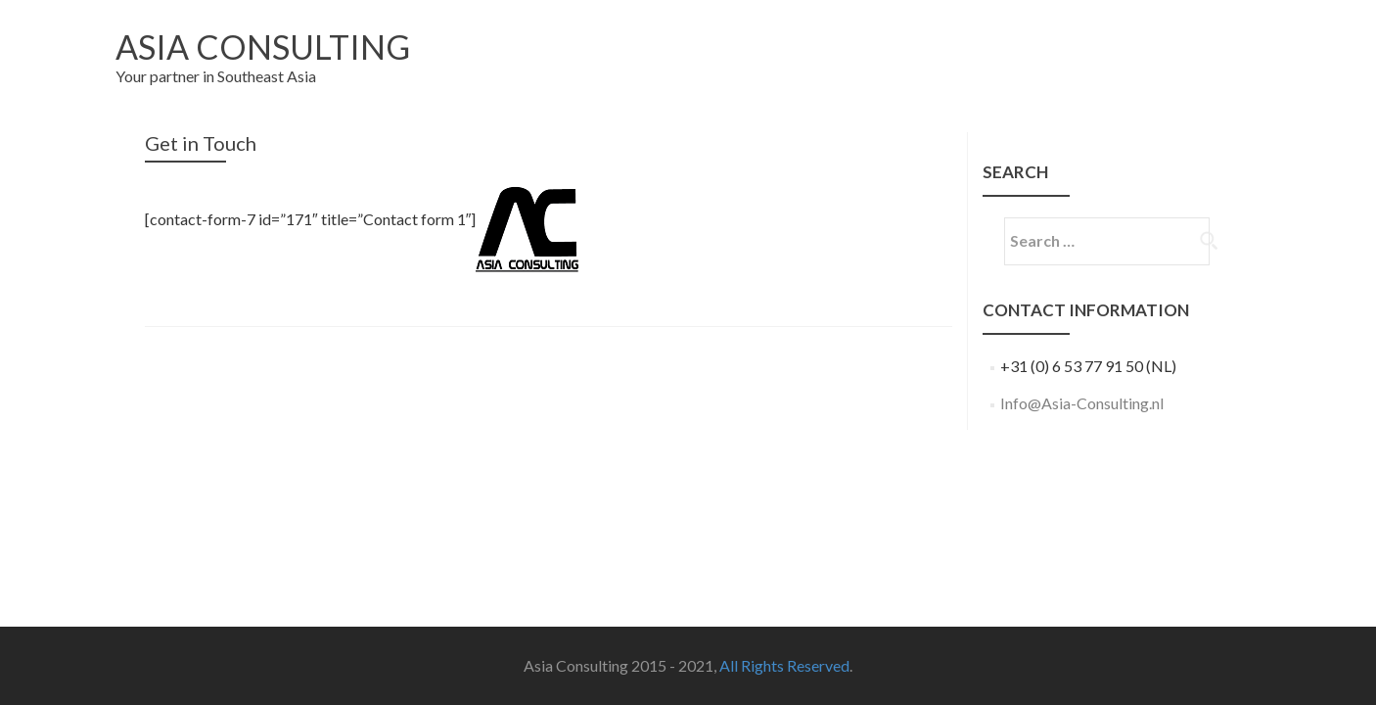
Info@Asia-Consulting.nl (1082, 403)
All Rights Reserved (784, 665)
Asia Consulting (262, 46)
